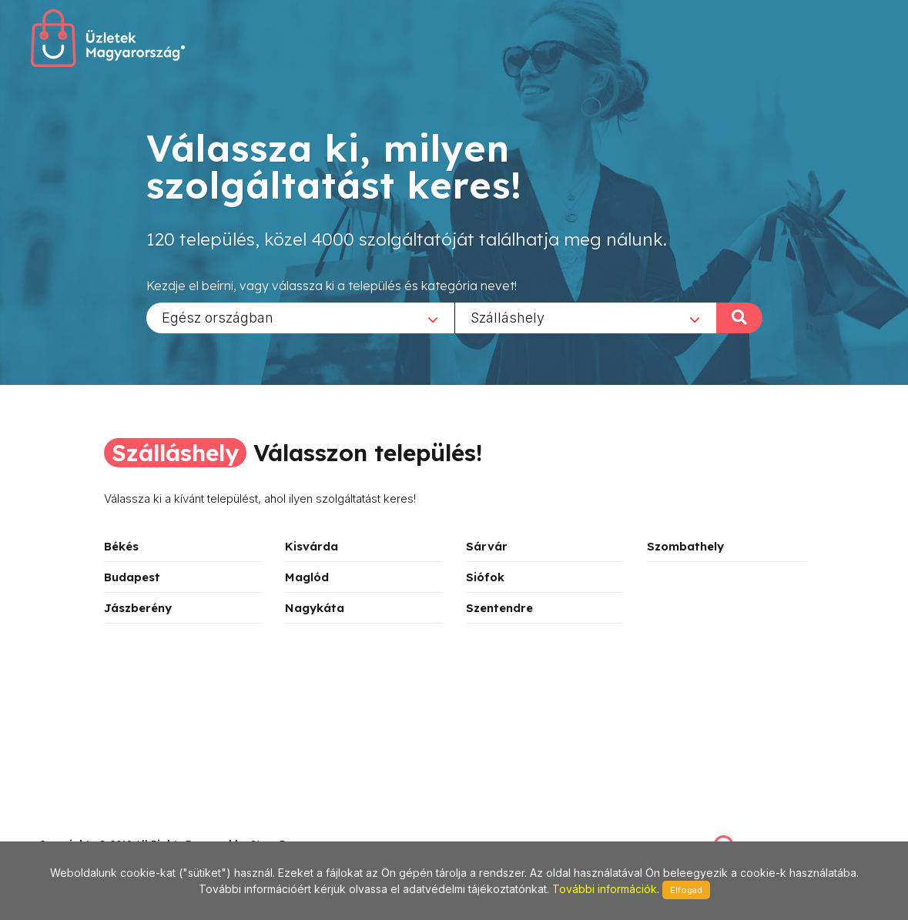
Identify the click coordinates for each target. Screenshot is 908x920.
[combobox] (300, 317)
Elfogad (686, 890)
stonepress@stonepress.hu (101, 827)
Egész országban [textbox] (217, 317)
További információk (604, 888)
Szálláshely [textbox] (507, 317)
